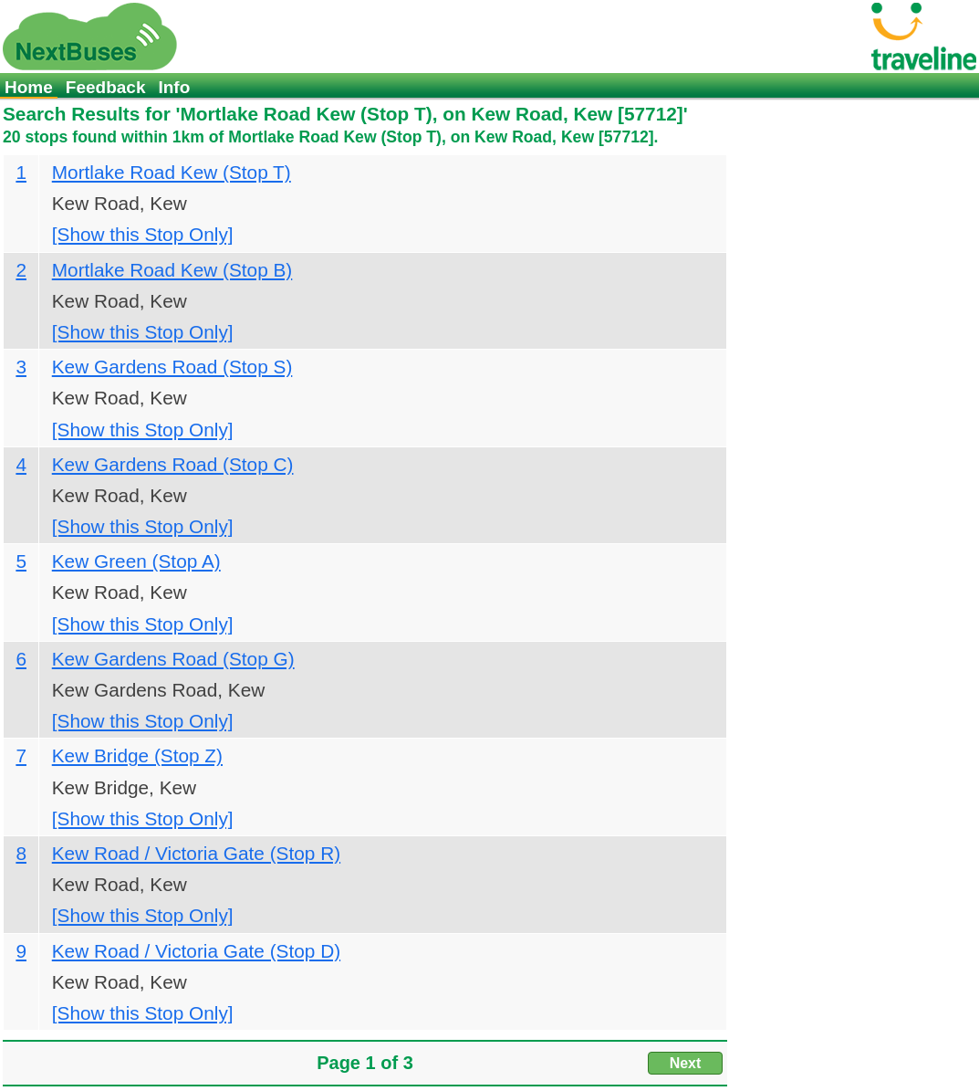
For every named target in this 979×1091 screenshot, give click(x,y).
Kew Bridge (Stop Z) (137, 755)
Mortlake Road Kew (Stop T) (171, 172)
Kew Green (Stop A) (136, 561)
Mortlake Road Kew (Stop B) (172, 269)
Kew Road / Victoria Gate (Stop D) (196, 950)
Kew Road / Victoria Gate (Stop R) (196, 853)
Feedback (106, 87)
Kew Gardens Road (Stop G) (173, 658)
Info (174, 87)
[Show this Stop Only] (143, 234)
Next (686, 1063)
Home (29, 87)
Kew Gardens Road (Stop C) (173, 464)
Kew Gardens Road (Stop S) (172, 366)
